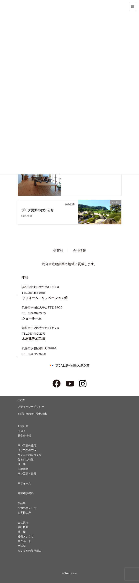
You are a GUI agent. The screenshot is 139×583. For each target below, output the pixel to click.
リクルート (24, 541)
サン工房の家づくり (30, 454)
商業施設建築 (26, 493)
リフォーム (24, 483)
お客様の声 (24, 512)
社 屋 (22, 531)
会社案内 (23, 522)
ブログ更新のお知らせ (37, 210)
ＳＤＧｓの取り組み (30, 550)
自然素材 (23, 468)
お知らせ (23, 426)
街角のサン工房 (27, 507)
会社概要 (23, 527)
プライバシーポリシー (31, 406)
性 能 (22, 464)
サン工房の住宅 (27, 445)
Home (21, 399)
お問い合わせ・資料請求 (32, 413)
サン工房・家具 (27, 473)
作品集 (22, 503)
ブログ (22, 430)
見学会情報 (24, 435)
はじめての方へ (27, 450)
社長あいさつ (26, 536)
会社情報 (79, 250)
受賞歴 (58, 250)
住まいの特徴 (26, 459)
